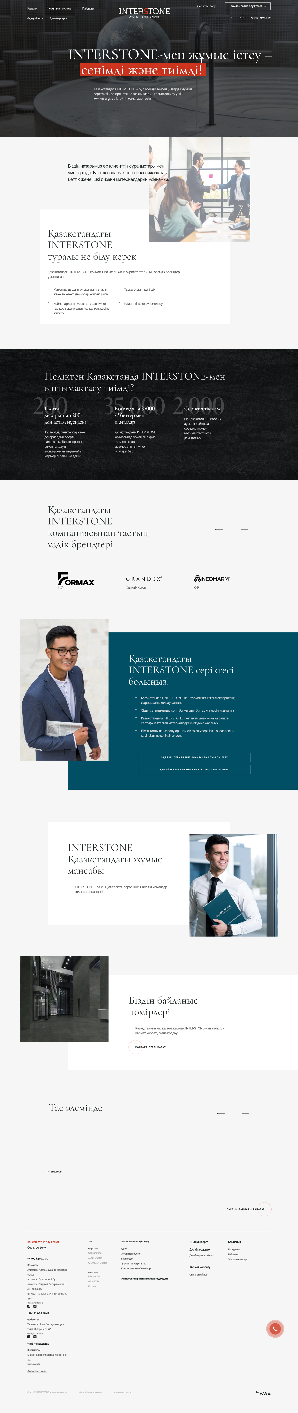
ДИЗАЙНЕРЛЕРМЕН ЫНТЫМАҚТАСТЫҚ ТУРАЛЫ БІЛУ (196, 774)
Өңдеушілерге (35, 18)
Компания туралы (60, 8)
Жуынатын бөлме (129, 1261)
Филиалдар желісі (37, 1387)
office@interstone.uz (38, 1345)
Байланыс (233, 1261)
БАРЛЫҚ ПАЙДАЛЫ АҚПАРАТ (230, 1216)
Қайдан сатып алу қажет (43, 1249)
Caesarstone (94, 1261)
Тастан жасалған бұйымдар (138, 1249)
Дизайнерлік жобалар (201, 1262)
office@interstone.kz (37, 1312)
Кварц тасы (94, 1257)
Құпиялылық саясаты (144, 1408)
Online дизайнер (198, 1282)
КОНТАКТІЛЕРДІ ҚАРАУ (159, 1053)
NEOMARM (94, 1291)
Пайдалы (88, 8)
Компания (234, 1249)
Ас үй (123, 1257)
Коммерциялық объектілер (134, 1276)
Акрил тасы (94, 1286)
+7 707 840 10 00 (261, 17)
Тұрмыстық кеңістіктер (132, 1271)
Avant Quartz (95, 1266)
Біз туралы (234, 1257)
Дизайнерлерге (58, 18)
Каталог (32, 8)
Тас (90, 1249)
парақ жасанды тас (62, 1408)
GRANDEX (93, 1296)
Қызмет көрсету (199, 1274)
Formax (92, 1301)
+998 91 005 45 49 (41, 1324)
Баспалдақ (126, 1266)
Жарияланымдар (237, 1266)
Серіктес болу (206, 6)
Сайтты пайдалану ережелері (100, 1408)
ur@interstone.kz (36, 1379)
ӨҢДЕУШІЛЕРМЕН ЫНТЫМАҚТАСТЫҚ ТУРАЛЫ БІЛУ (196, 758)
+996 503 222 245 (41, 1357)
